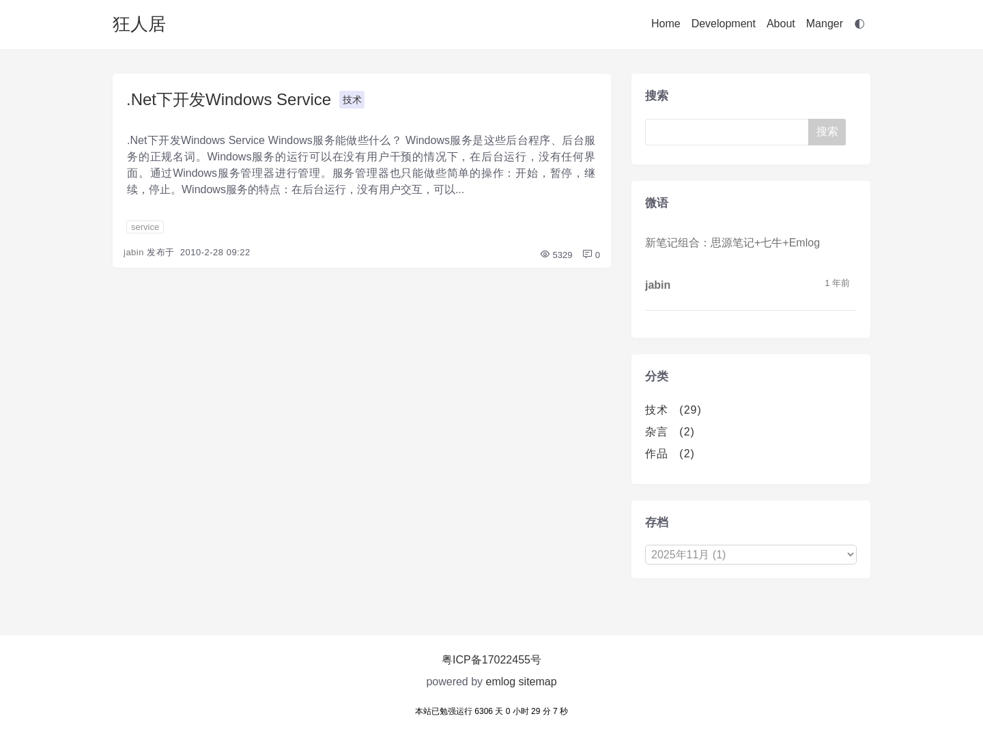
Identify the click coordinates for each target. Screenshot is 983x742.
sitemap (538, 681)
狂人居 (139, 24)
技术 (352, 99)
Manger (824, 23)
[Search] (729, 132)
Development (724, 23)
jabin (134, 252)
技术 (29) (673, 410)
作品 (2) (670, 453)
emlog (501, 681)
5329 (556, 255)
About (781, 23)
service (145, 227)
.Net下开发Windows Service (228, 99)
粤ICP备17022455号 (491, 660)
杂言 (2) (670, 432)
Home (666, 23)
